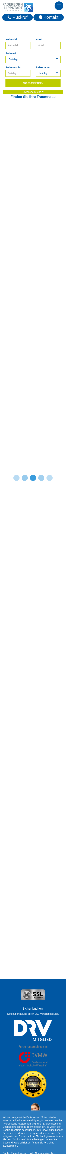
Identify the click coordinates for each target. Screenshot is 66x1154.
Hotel (39, 39)
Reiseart (10, 53)
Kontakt (48, 17)
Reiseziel (11, 39)
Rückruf (17, 17)
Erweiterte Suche (33, 92)
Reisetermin (13, 67)
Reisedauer (43, 67)
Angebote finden (33, 83)
